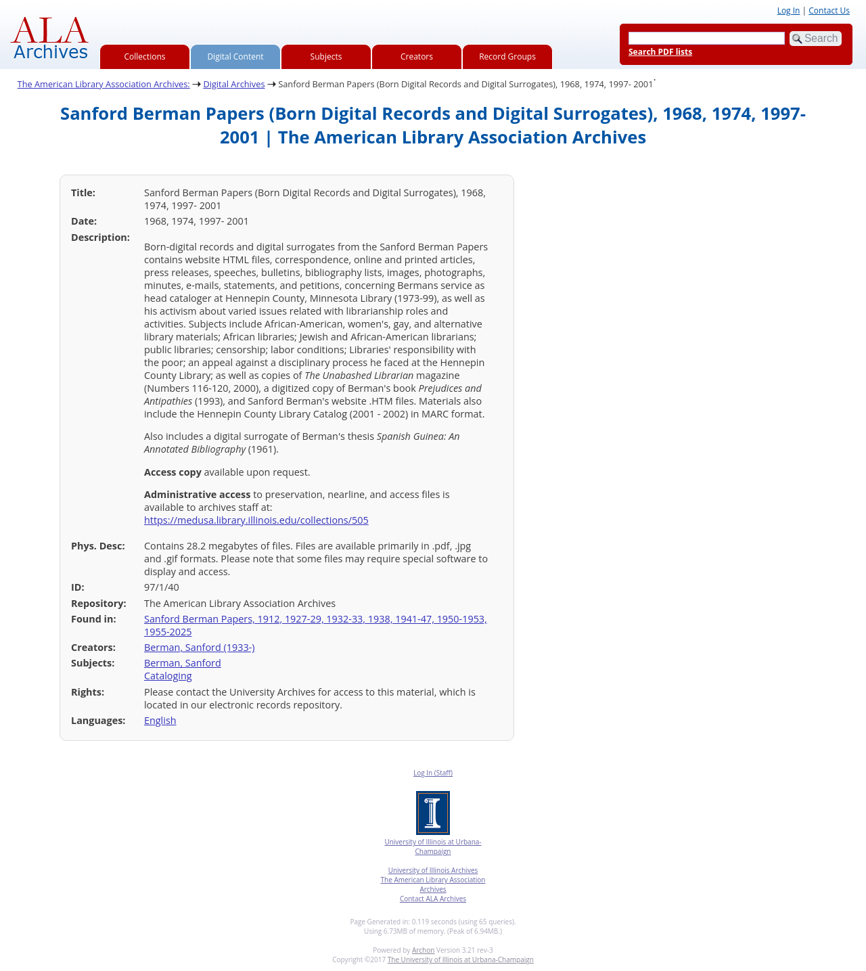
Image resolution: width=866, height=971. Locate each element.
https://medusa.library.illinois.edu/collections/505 (256, 520)
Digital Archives (234, 84)
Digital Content (235, 56)
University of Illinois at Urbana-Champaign (432, 846)
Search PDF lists (660, 52)
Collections (145, 56)
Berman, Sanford (182, 662)
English (160, 720)
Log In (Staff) (433, 772)
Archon (423, 950)
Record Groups (507, 56)
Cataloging (168, 675)
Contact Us (829, 10)
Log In (788, 10)
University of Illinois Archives (433, 870)
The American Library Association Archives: (104, 84)
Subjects (326, 56)
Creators (417, 56)
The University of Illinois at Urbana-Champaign (461, 959)
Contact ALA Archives (433, 898)
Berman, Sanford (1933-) (199, 647)
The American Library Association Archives (433, 884)
